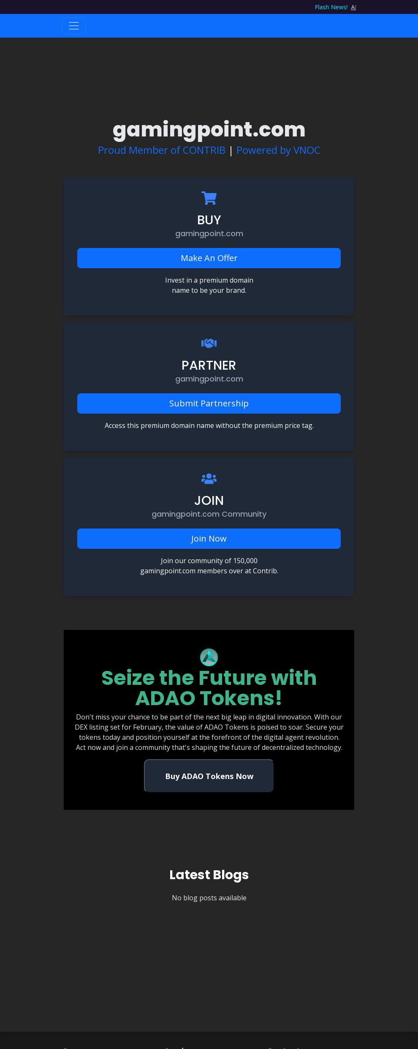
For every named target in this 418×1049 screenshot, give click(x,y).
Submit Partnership (209, 403)
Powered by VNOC (278, 150)
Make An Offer (209, 258)
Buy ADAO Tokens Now (209, 776)
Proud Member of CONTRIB (161, 150)
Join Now (209, 538)
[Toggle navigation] (74, 25)
